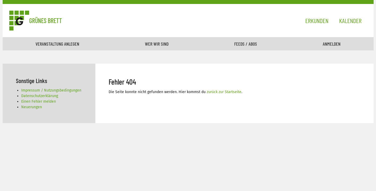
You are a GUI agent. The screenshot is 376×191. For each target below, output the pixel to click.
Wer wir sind (157, 44)
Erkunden (317, 20)
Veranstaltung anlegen (57, 44)
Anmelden (331, 44)
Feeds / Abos (245, 44)
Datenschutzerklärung (39, 96)
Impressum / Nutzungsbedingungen (51, 90)
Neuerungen (31, 107)
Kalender (350, 20)
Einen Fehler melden (38, 101)
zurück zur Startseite (224, 92)
